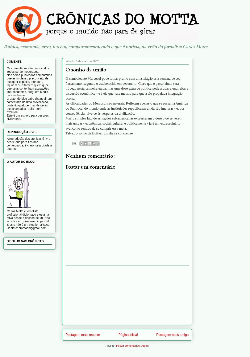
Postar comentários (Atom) (132, 345)
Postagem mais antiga (172, 335)
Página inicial (128, 335)
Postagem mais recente (83, 335)
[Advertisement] (127, 295)
